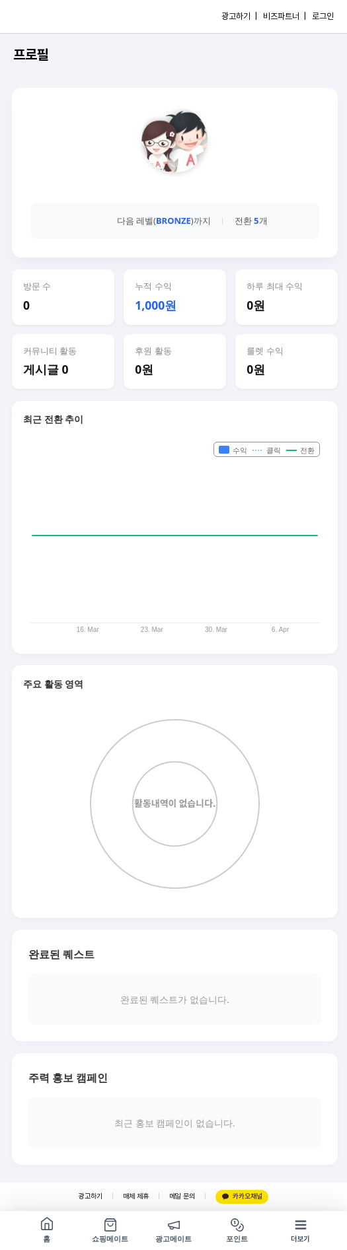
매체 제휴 (136, 1196)
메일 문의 (182, 1196)
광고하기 (90, 1196)
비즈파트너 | (284, 16)
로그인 (323, 16)
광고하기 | (239, 16)
